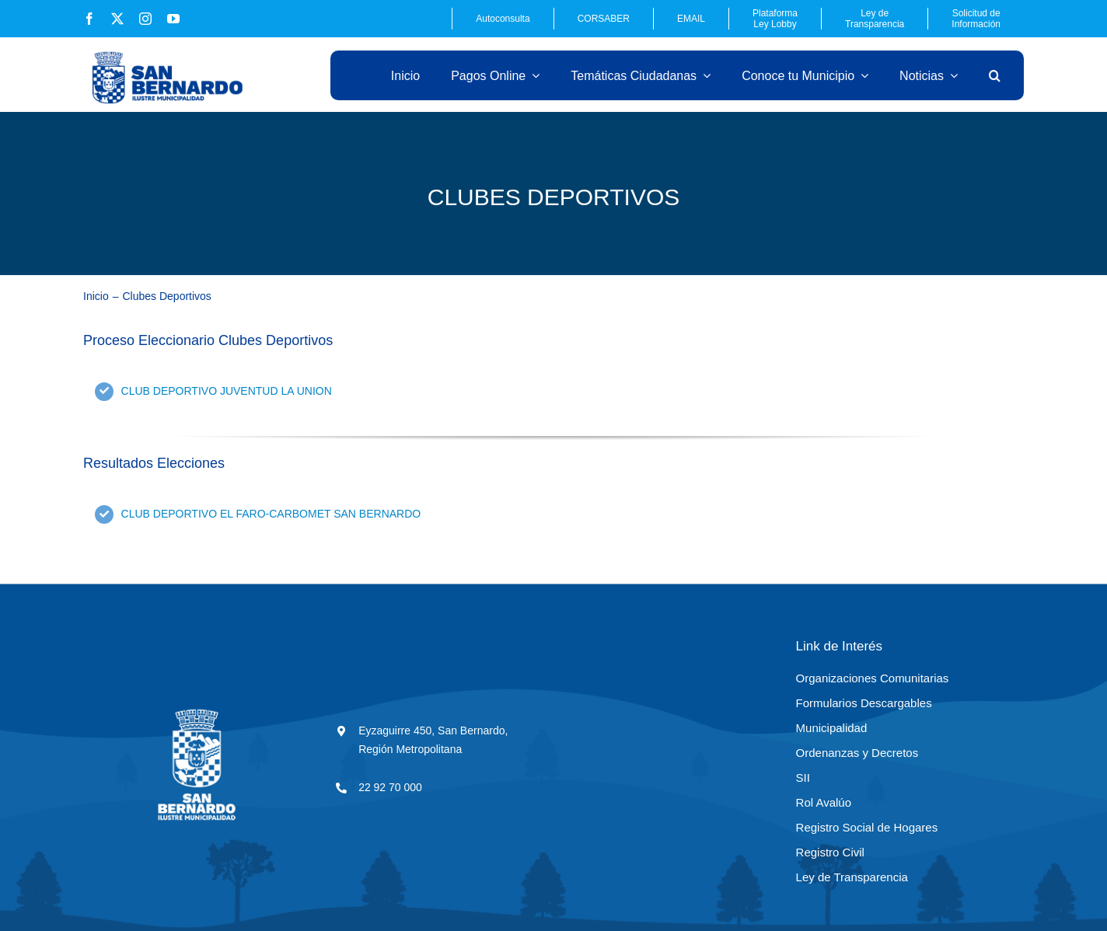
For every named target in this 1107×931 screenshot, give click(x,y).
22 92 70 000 (390, 787)
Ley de (874, 19)
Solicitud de (976, 19)
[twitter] (117, 18)
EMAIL (691, 18)
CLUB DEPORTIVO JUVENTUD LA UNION (226, 391)
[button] (994, 75)
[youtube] (173, 18)
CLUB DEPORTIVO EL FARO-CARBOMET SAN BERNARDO (271, 513)
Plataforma (775, 19)
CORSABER (604, 18)
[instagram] (145, 18)
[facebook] (89, 18)
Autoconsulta (502, 18)
